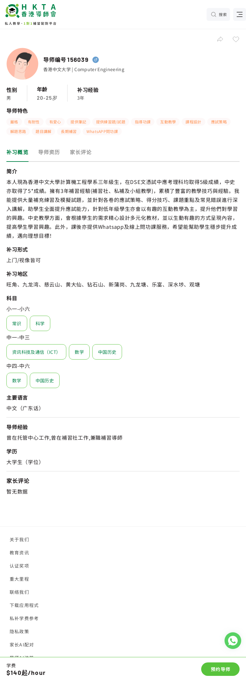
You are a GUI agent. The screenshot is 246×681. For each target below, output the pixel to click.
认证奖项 (19, 565)
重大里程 (19, 579)
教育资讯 (19, 552)
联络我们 (19, 592)
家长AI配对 (22, 644)
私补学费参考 (24, 618)
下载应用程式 (24, 605)
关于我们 (19, 539)
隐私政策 (19, 631)
